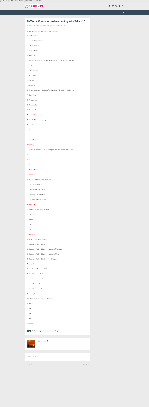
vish (46, 341)
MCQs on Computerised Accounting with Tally (42, 25)
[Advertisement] (57, 384)
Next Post (86, 364)
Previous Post (30, 364)
